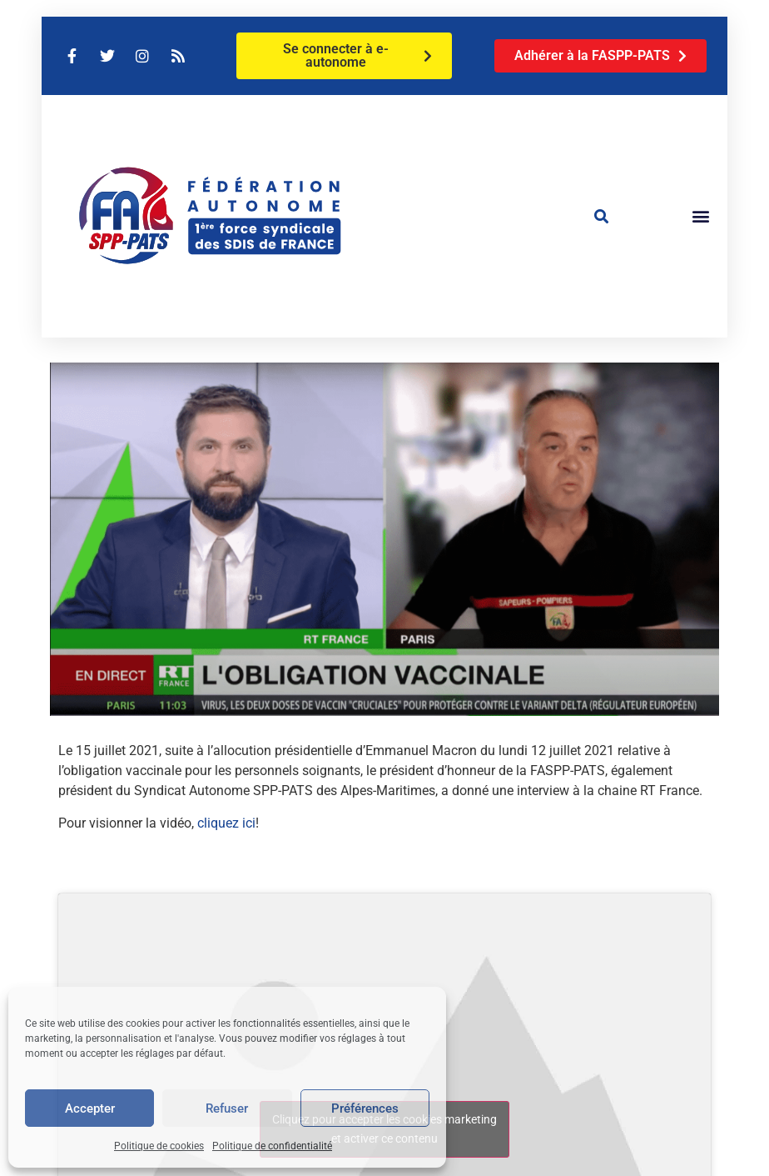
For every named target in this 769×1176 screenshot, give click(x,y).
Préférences (365, 1108)
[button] (602, 216)
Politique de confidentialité (272, 1146)
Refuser (227, 1108)
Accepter (90, 1108)
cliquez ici (226, 823)
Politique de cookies (159, 1146)
